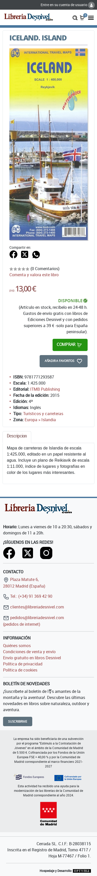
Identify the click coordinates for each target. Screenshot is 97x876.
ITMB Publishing (45, 389)
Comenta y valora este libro (34, 275)
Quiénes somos (17, 645)
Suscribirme (17, 721)
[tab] (17, 437)
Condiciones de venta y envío (29, 651)
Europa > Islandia (40, 419)
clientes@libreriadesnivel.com (33, 607)
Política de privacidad (22, 664)
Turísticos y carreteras (43, 413)
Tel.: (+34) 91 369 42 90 (27, 596)
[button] (75, 17)
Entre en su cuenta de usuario (68, 4)
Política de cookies (20, 670)
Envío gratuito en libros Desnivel (32, 658)
